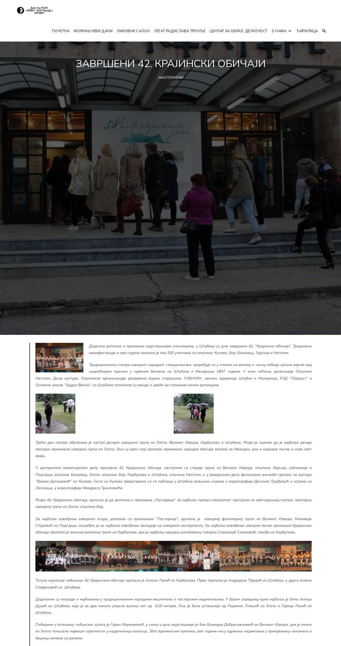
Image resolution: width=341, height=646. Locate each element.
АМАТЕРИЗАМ (170, 77)
